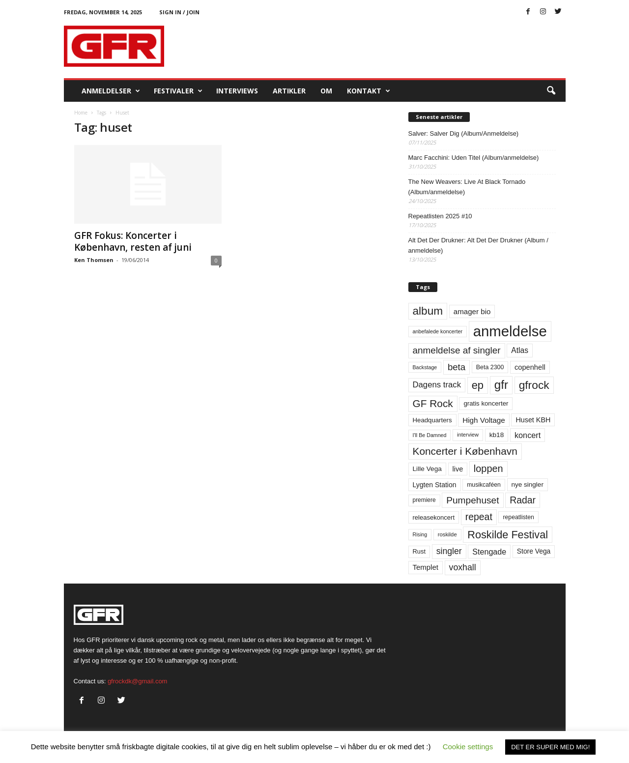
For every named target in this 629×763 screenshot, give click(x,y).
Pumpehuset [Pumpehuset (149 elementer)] (472, 500)
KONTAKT (368, 91)
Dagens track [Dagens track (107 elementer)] (437, 384)
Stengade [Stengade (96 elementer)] (489, 551)
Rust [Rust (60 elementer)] (419, 551)
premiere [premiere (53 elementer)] (424, 500)
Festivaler (178, 91)
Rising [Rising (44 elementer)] (420, 534)
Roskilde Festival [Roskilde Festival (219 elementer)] (507, 534)
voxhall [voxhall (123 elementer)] (462, 567)
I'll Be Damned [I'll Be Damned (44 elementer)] (430, 435)
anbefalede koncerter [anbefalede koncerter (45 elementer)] (438, 331)
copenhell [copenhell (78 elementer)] (530, 367)
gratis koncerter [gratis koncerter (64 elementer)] (485, 403)
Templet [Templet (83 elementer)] (425, 567)
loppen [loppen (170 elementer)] (488, 468)
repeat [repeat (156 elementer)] (478, 516)
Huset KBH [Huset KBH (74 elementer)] (532, 420)
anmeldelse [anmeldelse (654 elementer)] (510, 331)
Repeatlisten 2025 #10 (440, 216)
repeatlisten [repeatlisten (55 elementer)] (518, 517)
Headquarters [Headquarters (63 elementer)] (432, 420)
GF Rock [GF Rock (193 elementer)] (433, 403)
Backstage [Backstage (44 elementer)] (425, 367)
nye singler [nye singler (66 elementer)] (527, 484)
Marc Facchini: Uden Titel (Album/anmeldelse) (473, 157)
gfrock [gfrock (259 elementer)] (534, 385)
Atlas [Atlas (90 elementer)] (519, 350)
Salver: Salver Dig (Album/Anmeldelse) (463, 133)
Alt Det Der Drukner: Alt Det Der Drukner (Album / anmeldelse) (478, 245)
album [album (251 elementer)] (428, 311)
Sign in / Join (179, 12)
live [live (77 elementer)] (458, 469)
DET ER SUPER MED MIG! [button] (550, 747)
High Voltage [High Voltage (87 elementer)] (483, 420)
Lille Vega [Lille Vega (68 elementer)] (427, 468)
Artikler (289, 90)
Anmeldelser (111, 91)
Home (80, 112)
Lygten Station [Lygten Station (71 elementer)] (435, 485)
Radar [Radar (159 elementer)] (523, 500)
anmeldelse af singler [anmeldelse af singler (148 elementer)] (457, 350)
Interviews (237, 90)
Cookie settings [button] (468, 746)
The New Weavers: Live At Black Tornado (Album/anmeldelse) (467, 187)
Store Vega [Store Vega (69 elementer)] (534, 551)
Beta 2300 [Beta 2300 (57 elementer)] (490, 367)
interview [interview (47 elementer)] (468, 435)
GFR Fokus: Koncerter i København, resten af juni (133, 241)
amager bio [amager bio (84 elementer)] (472, 311)
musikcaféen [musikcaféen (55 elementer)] (484, 484)
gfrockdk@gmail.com (138, 681)
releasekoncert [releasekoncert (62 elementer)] (434, 517)
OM (326, 90)
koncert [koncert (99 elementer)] (528, 435)
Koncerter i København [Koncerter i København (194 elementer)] (465, 451)
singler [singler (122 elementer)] (449, 551)
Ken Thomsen (94, 260)
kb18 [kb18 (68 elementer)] (496, 435)
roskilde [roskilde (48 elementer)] (447, 534)
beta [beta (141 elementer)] (456, 367)
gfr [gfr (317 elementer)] (501, 384)
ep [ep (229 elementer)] (478, 385)
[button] (551, 91)
